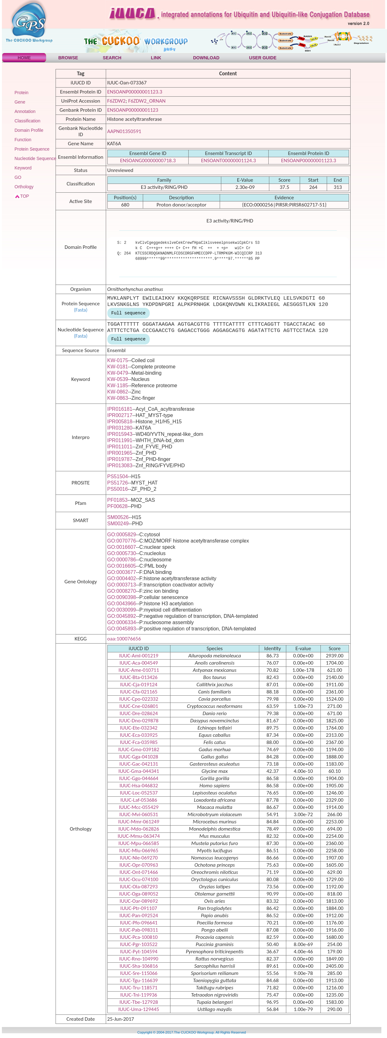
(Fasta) (80, 310)
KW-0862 (117, 391)
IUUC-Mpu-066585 (138, 843)
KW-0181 (117, 366)
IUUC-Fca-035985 (139, 742)
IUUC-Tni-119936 (138, 995)
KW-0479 (117, 373)
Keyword (22, 167)
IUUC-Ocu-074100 (139, 879)
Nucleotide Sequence (35, 158)
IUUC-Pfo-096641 (139, 922)
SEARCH (112, 57)
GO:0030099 (121, 610)
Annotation (24, 111)
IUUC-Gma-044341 (138, 771)
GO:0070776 (121, 540)
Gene (19, 101)
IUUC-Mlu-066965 (139, 850)
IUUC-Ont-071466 (139, 872)
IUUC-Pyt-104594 (138, 951)
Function (22, 139)
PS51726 (117, 482)
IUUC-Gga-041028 (138, 756)
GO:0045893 (121, 628)
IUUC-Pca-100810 (139, 937)
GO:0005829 (121, 534)
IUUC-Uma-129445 (138, 1009)
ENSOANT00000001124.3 (228, 160)
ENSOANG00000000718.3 (148, 160)
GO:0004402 (121, 578)
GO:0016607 (121, 547)
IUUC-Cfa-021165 (138, 691)
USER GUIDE (263, 57)
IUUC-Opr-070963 (139, 865)
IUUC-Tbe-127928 (139, 1002)
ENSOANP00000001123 (133, 110)
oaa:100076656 (124, 638)
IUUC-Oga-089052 (138, 894)
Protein (21, 92)
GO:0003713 (121, 584)
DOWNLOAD (206, 57)
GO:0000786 (121, 559)
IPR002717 (119, 415)
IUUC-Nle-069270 (139, 857)
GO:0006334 (121, 622)
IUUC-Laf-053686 (138, 800)
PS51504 (117, 476)
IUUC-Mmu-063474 (139, 836)
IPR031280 (119, 428)
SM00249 (118, 523)
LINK (156, 57)
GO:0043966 (121, 603)
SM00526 (118, 517)
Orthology (24, 186)
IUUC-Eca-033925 (139, 735)
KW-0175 (117, 360)
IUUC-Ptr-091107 (138, 908)
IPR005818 (119, 421)
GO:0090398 (121, 597)
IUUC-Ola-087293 (139, 886)
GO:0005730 (121, 553)
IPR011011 (119, 446)
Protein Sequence (31, 149)
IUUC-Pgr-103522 (138, 944)
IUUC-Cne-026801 (138, 706)
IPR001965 (119, 453)
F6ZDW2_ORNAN (146, 101)
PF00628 (117, 506)
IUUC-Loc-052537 (139, 792)
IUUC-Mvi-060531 (138, 814)
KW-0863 (117, 398)
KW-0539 (117, 379)
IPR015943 (119, 434)
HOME (24, 57)
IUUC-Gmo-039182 (138, 749)
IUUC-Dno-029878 (139, 720)
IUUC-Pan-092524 (139, 915)
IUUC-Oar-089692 (139, 901)
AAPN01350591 (124, 131)
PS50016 (117, 489)
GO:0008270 (121, 591)
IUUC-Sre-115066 (138, 973)
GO (17, 177)
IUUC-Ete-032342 (138, 728)
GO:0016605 (121, 566)
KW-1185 (117, 385)
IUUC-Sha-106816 (139, 966)
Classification (27, 120)
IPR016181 (119, 409)
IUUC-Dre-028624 (139, 713)
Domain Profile (28, 130)
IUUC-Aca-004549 (139, 663)
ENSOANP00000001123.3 (134, 91)
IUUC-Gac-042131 (138, 764)
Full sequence (128, 313)
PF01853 (117, 500)
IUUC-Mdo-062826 (138, 829)
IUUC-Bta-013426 (139, 677)
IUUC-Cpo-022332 (138, 699)
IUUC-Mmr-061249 (138, 821)
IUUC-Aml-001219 (139, 655)
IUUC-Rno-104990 (138, 958)
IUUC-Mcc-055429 (139, 807)
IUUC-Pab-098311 (139, 930)
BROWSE (68, 57)
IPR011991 (119, 440)
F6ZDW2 (116, 101)
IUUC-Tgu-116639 (139, 980)
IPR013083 (119, 465)
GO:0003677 (121, 572)
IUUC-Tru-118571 (138, 987)
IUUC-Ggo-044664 (139, 778)
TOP (24, 196)
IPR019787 (119, 459)
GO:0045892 (121, 616)
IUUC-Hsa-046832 (139, 785)
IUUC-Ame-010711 (138, 670)
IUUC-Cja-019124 (139, 684)
